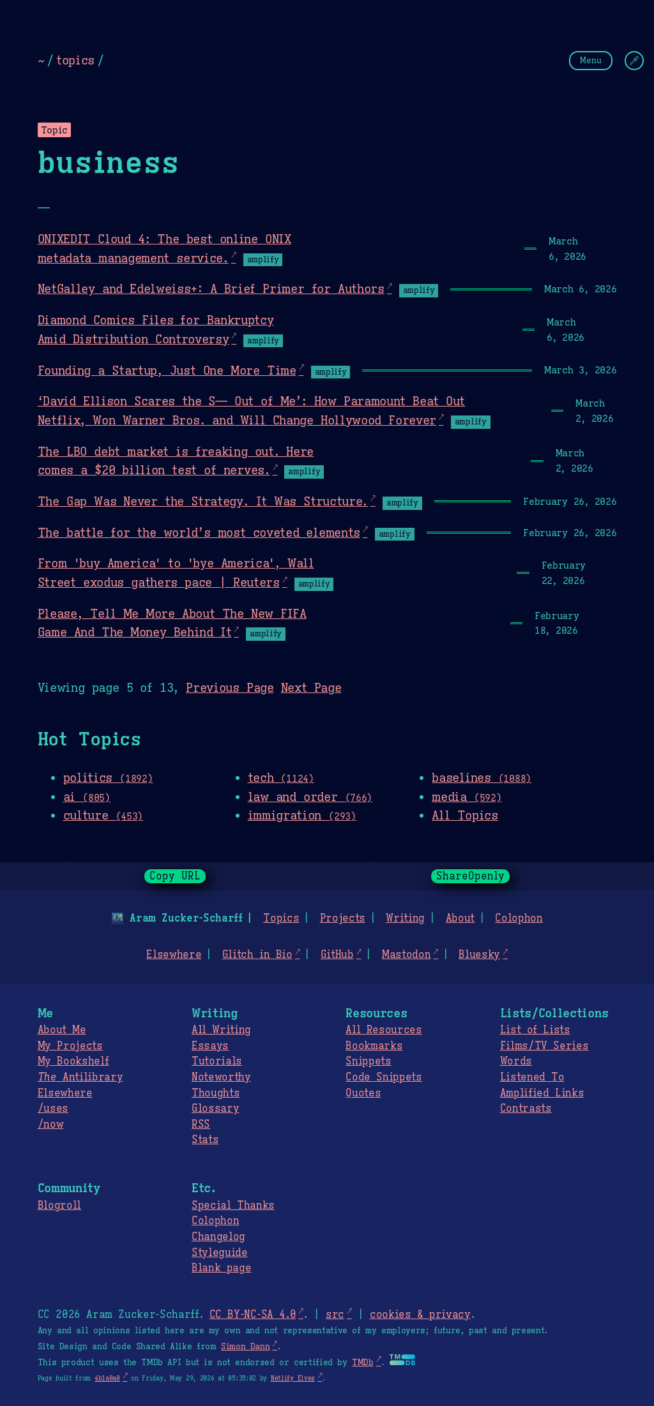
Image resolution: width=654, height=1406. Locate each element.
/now (51, 1124)
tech (281, 777)
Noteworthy (221, 1077)
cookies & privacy (420, 1314)
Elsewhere (173, 954)
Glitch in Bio (257, 954)
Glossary (215, 1108)
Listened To (532, 1077)
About (459, 918)
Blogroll (59, 1205)
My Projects (70, 1046)
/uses (53, 1108)
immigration (302, 815)
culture (103, 815)
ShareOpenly (470, 876)
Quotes (363, 1093)
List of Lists (535, 1030)
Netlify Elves (293, 1378)
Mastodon (406, 954)
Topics (281, 918)
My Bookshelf (73, 1061)
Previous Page (229, 687)
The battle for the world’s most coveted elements (199, 532)
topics (75, 60)
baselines (481, 777)
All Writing (221, 1030)
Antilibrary (80, 1077)
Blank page (221, 1268)
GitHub (337, 954)
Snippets (368, 1061)
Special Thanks (233, 1205)
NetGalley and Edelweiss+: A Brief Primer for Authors (211, 288)
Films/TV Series (544, 1046)
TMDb (363, 1362)
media (466, 796)
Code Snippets (384, 1077)
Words (516, 1061)
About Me (62, 1030)
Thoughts (216, 1093)
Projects (342, 918)
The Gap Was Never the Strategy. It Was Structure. (203, 501)
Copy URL (175, 876)
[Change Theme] (634, 60)
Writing (405, 918)
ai (86, 796)
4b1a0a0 (107, 1378)
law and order (310, 796)
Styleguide (220, 1252)
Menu (591, 60)
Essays (210, 1046)
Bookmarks (374, 1046)
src (335, 1314)
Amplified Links (542, 1093)
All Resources (384, 1030)
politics (108, 777)
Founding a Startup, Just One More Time (167, 370)
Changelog (218, 1236)
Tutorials (217, 1061)
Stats (205, 1139)
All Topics (465, 815)
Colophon (518, 918)
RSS (201, 1124)
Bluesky (479, 954)
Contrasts (526, 1108)
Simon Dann (245, 1347)
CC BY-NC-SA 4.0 (252, 1314)
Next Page (311, 687)
